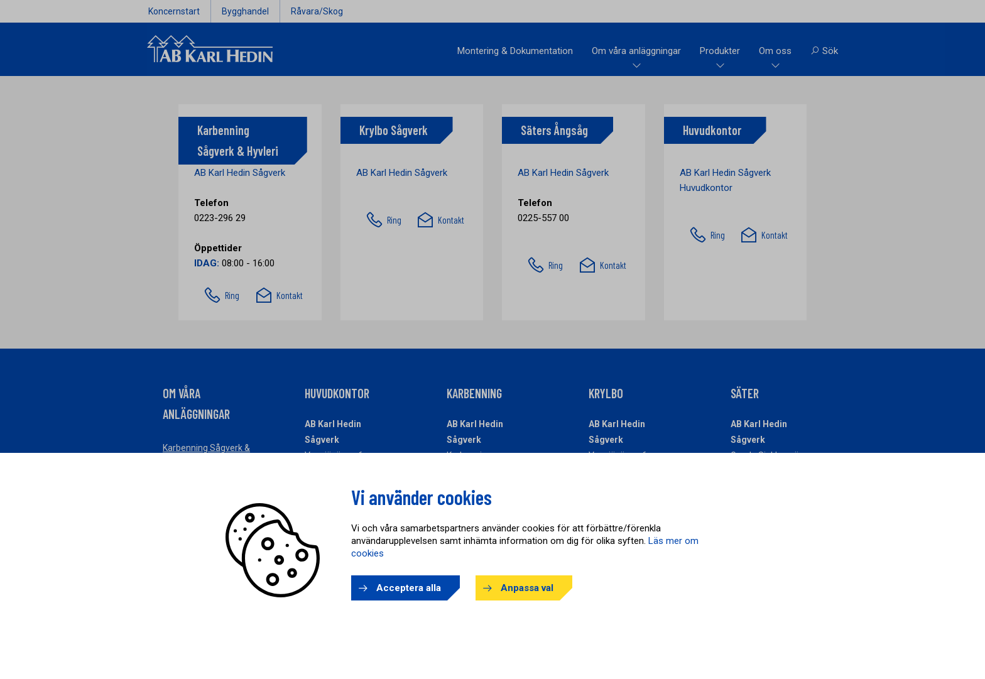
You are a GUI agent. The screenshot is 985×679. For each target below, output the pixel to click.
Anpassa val (527, 588)
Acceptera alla (408, 588)
